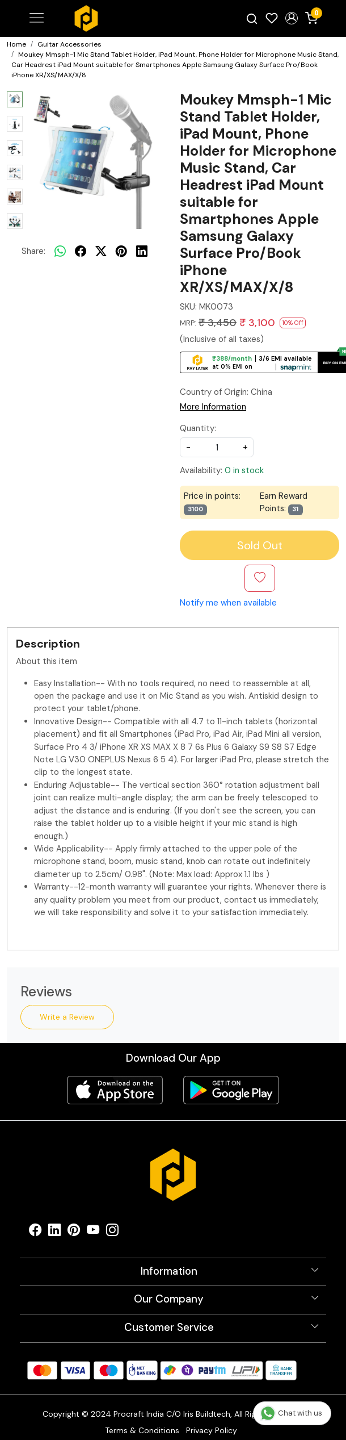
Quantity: (198, 428)
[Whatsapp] (60, 251)
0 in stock (244, 470)
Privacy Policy (211, 1430)
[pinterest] (121, 251)
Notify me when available (228, 602)
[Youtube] (93, 1232)
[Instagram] (112, 1232)
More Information (213, 406)
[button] (291, 18)
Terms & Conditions (142, 1430)
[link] (252, 18)
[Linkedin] (54, 1232)
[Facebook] (35, 1232)
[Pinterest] (73, 1232)
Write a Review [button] (67, 1017)
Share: (33, 251)
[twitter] (101, 251)
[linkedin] (142, 251)
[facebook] (80, 251)
